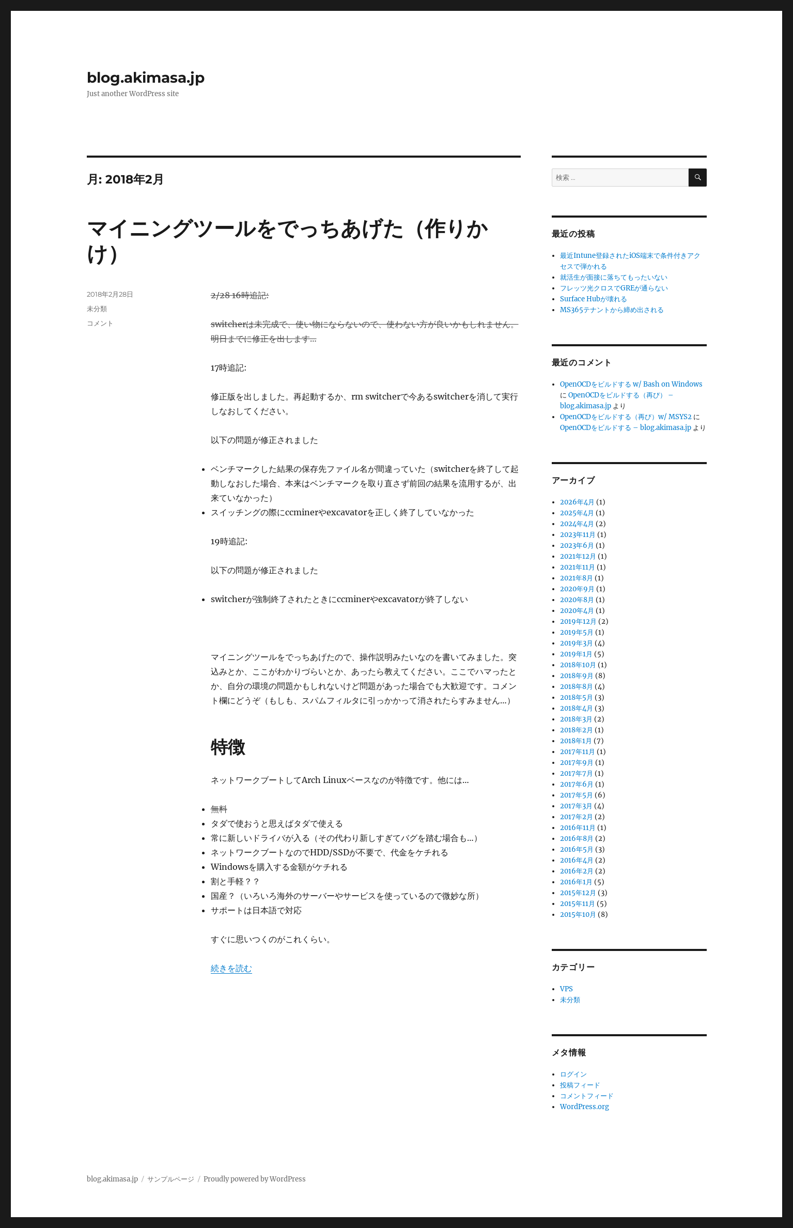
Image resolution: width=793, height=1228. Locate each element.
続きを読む (231, 968)
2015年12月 (578, 892)
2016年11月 (578, 827)
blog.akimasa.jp (146, 77)
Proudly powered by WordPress (255, 1179)
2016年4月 (577, 860)
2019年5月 (577, 632)
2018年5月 (576, 697)
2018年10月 (578, 665)
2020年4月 (577, 610)
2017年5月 (576, 795)
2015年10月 (578, 914)
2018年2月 (576, 730)
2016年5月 (577, 849)
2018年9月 (577, 675)
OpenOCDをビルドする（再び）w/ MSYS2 (626, 416)
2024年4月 (577, 523)
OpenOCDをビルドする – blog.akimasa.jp (625, 427)
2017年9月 (577, 762)
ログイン (573, 1074)
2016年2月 (577, 871)
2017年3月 (576, 806)
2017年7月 (576, 773)
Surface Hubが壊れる (593, 299)
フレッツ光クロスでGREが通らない (614, 288)
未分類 (97, 308)
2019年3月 (576, 643)
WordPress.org (584, 1106)
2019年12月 (578, 621)
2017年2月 (576, 816)
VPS (566, 989)
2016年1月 (576, 882)
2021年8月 (576, 578)
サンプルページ (170, 1179)
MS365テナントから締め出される (612, 309)
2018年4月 (576, 708)
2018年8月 (576, 686)
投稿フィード (580, 1085)
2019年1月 (576, 654)
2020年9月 (577, 589)
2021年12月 (578, 556)
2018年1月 (576, 740)
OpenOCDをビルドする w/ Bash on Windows (631, 384)
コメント (100, 323)
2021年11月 (577, 567)
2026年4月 (577, 502)
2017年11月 (577, 751)
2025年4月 (577, 513)
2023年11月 (578, 534)
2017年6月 (577, 784)
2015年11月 (577, 903)
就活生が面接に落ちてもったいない (613, 277)
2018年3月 (576, 719)
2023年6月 (577, 545)
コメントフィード (587, 1096)
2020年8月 (577, 599)
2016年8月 (577, 838)
